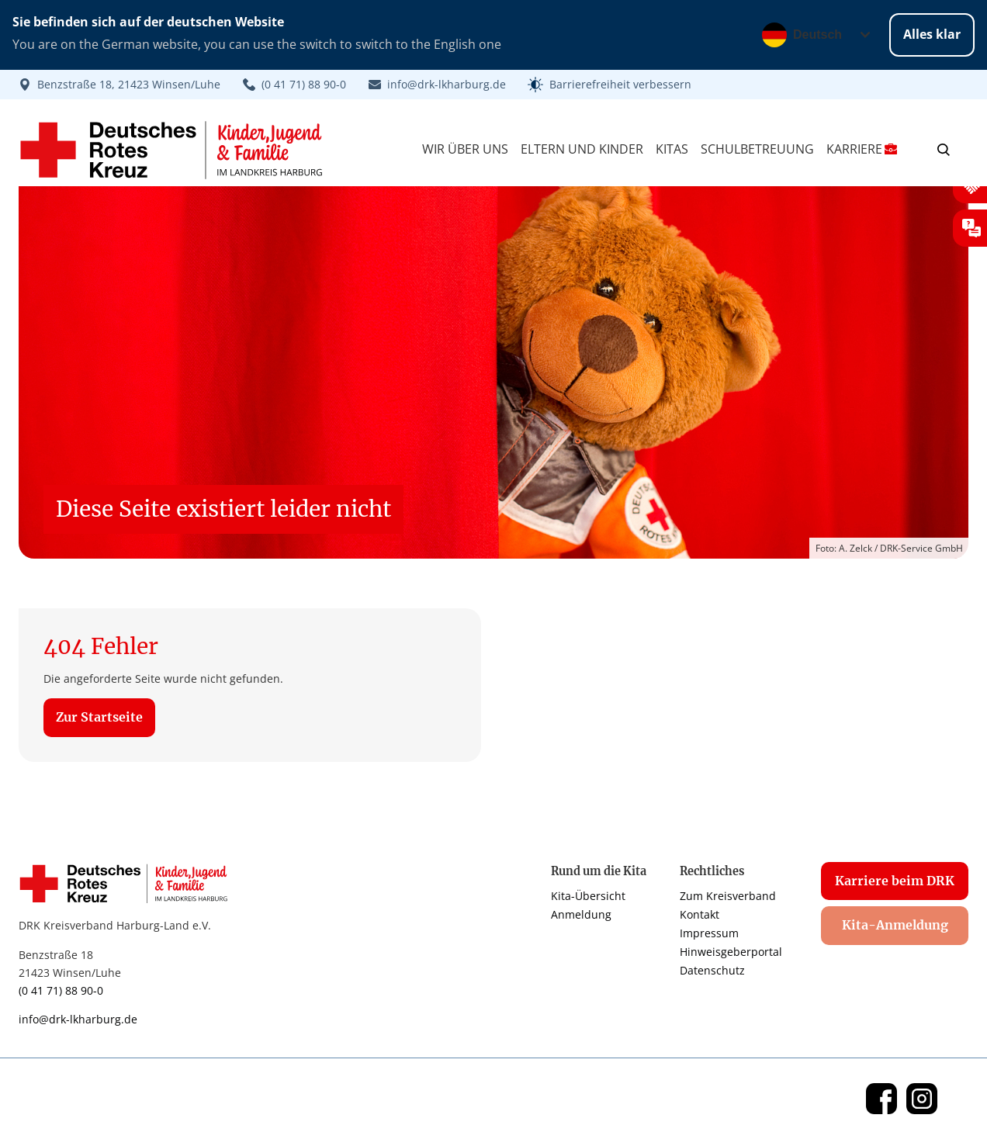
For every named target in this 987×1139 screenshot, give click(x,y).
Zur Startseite (99, 717)
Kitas (672, 149)
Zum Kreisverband (728, 895)
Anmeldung (581, 914)
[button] (609, 84)
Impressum (709, 933)
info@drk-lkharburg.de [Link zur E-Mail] (78, 1019)
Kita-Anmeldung (895, 925)
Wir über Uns (465, 149)
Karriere (861, 149)
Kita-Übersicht (588, 895)
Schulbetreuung (757, 149)
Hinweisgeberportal (731, 951)
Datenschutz (712, 970)
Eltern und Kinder (582, 149)
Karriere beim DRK (894, 880)
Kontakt (699, 914)
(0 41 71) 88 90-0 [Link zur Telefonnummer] (61, 990)
